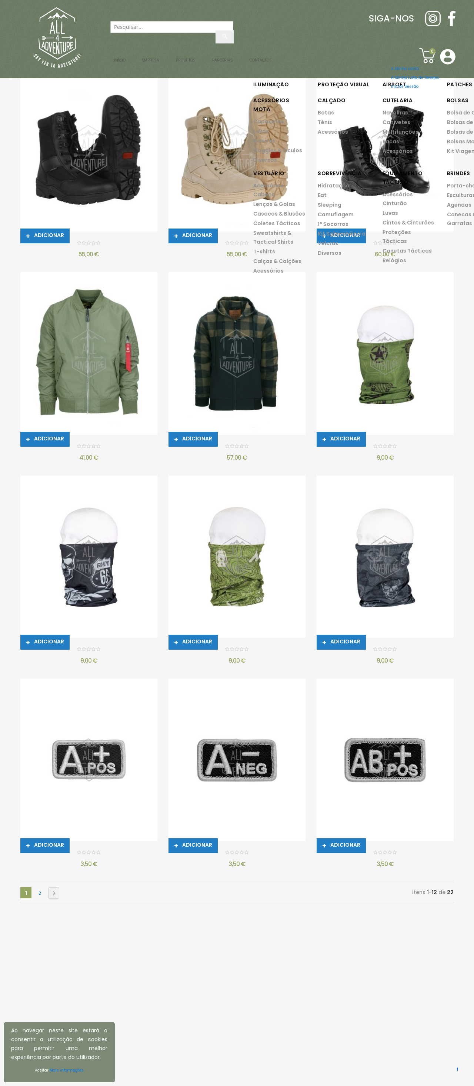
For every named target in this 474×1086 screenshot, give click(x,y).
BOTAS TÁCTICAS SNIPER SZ (384, 244)
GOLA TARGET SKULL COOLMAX (384, 650)
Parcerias (288, 56)
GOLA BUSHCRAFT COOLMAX (236, 650)
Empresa (161, 56)
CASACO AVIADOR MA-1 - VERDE (87, 447)
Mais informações (73, 1070)
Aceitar (33, 1070)
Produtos (222, 56)
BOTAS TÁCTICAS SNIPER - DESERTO (236, 244)
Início (110, 56)
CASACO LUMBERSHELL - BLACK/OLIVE (236, 447)
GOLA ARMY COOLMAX (384, 447)
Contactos (359, 56)
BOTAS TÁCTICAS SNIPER (87, 244)
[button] (445, 56)
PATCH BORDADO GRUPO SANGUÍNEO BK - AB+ (384, 853)
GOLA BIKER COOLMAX (88, 650)
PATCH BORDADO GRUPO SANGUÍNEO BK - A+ (88, 853)
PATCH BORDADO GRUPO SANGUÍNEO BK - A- (236, 853)
